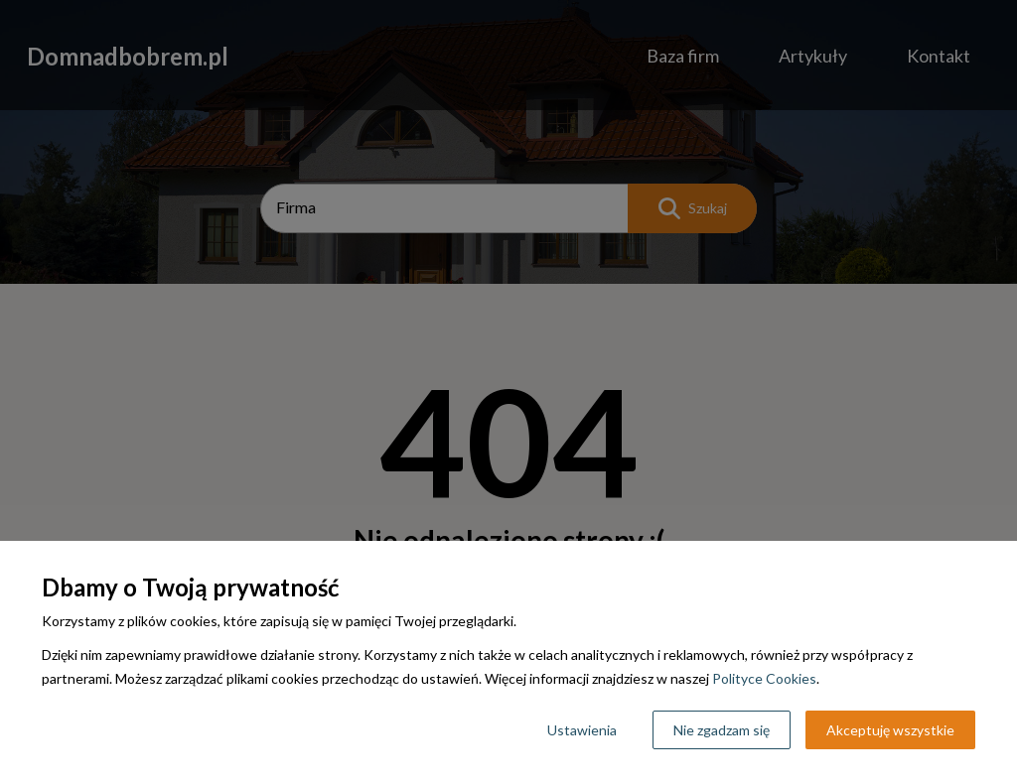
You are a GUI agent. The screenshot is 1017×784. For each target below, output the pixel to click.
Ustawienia (582, 729)
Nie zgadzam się (721, 729)
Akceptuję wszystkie (890, 729)
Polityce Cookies (764, 678)
